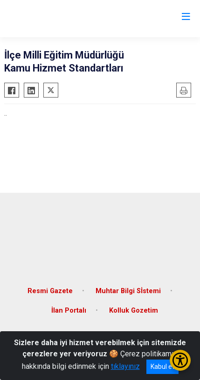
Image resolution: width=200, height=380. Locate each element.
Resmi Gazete (50, 291)
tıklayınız (125, 366)
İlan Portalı (68, 310)
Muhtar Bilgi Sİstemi (128, 291)
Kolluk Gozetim (133, 310)
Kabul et (162, 366)
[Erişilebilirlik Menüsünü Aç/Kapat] (180, 360)
